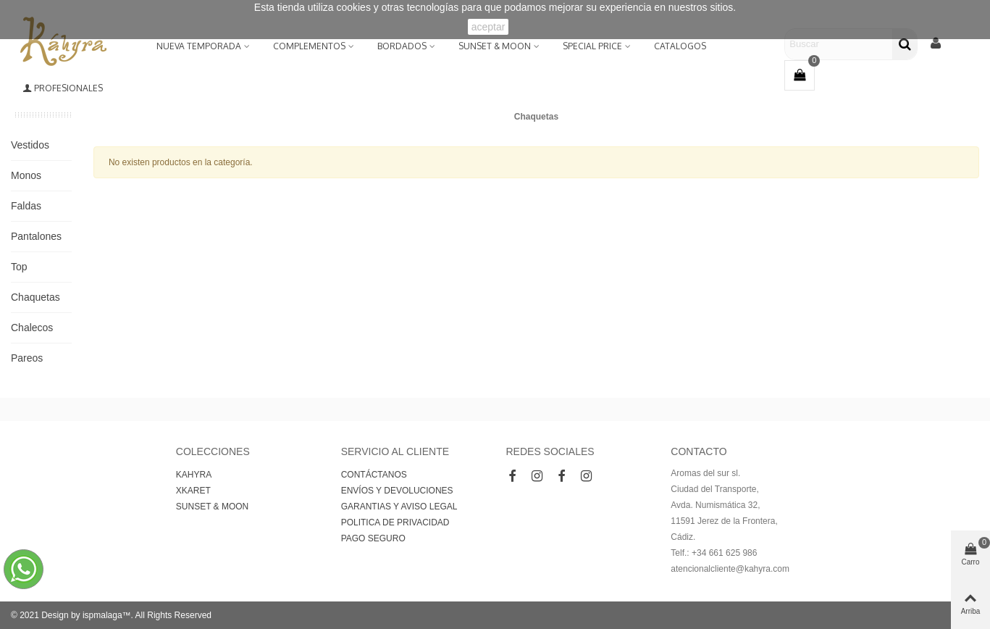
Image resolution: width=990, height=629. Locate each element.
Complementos (309, 46)
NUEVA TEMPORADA (198, 46)
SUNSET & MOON (494, 46)
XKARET (193, 491)
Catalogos (680, 46)
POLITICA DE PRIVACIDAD (395, 522)
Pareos (27, 358)
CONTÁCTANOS (374, 475)
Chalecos (32, 327)
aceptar (488, 27)
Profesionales (62, 88)
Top (19, 266)
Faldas (26, 206)
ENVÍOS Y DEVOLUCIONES (397, 491)
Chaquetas (35, 297)
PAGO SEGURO (373, 538)
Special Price (592, 46)
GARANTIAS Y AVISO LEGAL (399, 506)
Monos (26, 175)
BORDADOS (402, 46)
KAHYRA (193, 475)
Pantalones (36, 236)
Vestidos (30, 145)
